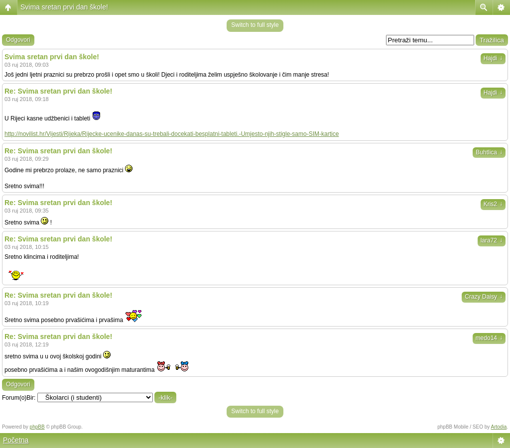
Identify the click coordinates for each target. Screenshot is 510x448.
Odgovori (18, 39)
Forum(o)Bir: (18, 397)
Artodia (499, 427)
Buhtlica (489, 152)
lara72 (492, 240)
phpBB (37, 427)
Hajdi (493, 58)
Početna (15, 440)
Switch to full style (254, 24)
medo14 (489, 338)
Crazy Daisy (484, 296)
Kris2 (493, 204)
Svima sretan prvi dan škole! (64, 7)
